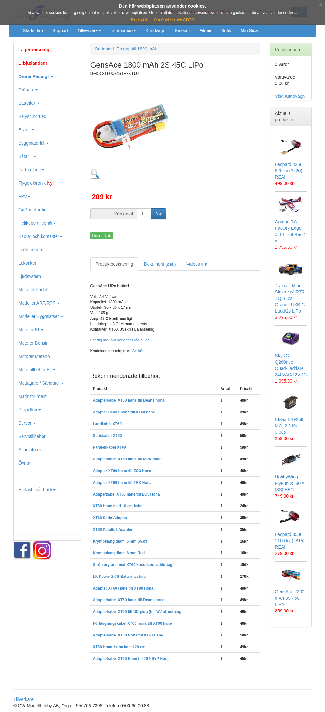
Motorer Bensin (33, 343)
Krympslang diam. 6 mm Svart (120, 541)
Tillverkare (89, 30)
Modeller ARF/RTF (39, 303)
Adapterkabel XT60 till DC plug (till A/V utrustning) (138, 612)
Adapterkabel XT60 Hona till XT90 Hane (128, 635)
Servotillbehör (32, 436)
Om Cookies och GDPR (174, 20)
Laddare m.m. (32, 249)
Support (60, 30)
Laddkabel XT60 (107, 424)
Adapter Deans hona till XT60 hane (124, 412)
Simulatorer (29, 449)
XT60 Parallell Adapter (113, 529)
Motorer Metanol (34, 356)
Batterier (29, 103)
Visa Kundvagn (290, 96)
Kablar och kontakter (40, 236)
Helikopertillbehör (37, 223)
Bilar (26, 129)
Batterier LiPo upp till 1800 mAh (126, 48)
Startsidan (33, 30)
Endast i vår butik (37, 489)
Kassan (182, 30)
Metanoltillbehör (34, 289)
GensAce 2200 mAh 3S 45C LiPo (289, 598)
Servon (27, 422)
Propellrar (29, 409)
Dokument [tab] (160, 264)
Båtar (27, 156)
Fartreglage (31, 169)
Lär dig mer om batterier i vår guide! (120, 340)
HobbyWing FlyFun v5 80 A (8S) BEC (289, 483)
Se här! (138, 351)
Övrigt (24, 462)
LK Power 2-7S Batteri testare (119, 576)
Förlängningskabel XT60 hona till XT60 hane (132, 623)
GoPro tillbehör (33, 209)
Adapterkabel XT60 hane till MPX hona (127, 459)
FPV (24, 196)
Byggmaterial (33, 143)
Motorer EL (30, 329)
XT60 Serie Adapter (110, 518)
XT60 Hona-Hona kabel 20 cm (119, 647)
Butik (226, 30)
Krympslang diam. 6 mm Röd (119, 553)
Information (123, 30)
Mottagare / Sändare (40, 383)
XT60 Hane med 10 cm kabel (118, 506)
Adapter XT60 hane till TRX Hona (122, 482)
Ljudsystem (29, 276)
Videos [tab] (196, 264)
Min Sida (249, 30)
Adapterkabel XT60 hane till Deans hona (129, 400)
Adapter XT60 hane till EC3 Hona (122, 471)
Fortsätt (139, 19)
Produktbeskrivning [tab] (114, 264)
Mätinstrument (32, 396)
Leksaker (27, 263)
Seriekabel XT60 (107, 435)
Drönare (28, 89)
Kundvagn (155, 30)
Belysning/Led (32, 116)
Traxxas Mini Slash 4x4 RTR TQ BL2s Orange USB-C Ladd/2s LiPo (290, 298)
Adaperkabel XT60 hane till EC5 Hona (126, 494)
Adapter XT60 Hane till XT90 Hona (123, 588)
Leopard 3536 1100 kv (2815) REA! (289, 541)
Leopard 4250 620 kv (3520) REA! (288, 171)
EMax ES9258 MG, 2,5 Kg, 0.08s (289, 426)
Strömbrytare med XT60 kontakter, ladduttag (132, 565)
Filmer (205, 30)
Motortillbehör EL (36, 369)
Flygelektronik (36, 183)
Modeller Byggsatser (40, 316)
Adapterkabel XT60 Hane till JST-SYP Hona (131, 658)
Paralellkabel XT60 (109, 447)
